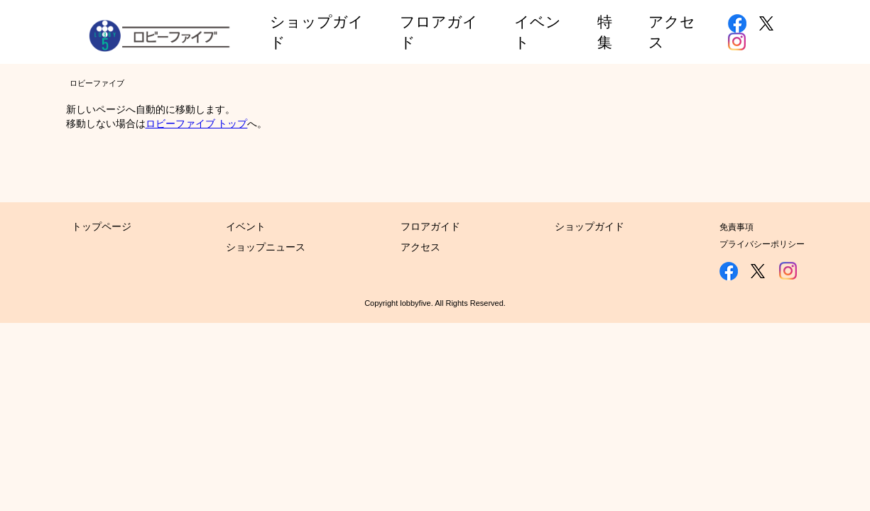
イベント (246, 226)
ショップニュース (265, 247)
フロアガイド (430, 226)
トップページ (101, 226)
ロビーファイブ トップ (197, 123)
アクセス (420, 247)
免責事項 (736, 227)
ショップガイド (589, 226)
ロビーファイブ (97, 83)
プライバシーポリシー (762, 244)
